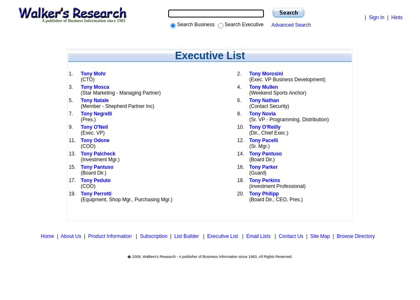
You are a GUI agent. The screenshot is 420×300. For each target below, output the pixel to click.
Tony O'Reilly (265, 127)
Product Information (110, 236)
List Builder (187, 236)
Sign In (376, 17)
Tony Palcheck (98, 154)
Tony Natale (95, 100)
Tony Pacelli (263, 140)
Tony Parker (263, 167)
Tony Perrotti (96, 194)
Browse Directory (356, 236)
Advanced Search (290, 25)
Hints (397, 17)
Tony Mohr (93, 74)
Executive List (223, 236)
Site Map (320, 236)
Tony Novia (262, 114)
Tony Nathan (264, 100)
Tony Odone (95, 140)
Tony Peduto (96, 180)
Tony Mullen (263, 87)
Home (47, 236)
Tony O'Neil (94, 127)
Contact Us (290, 236)
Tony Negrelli (96, 114)
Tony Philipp (264, 194)
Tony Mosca (95, 87)
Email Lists (259, 236)
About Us (71, 236)
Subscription (153, 236)
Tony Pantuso (265, 154)
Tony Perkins (264, 180)
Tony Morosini (266, 74)
